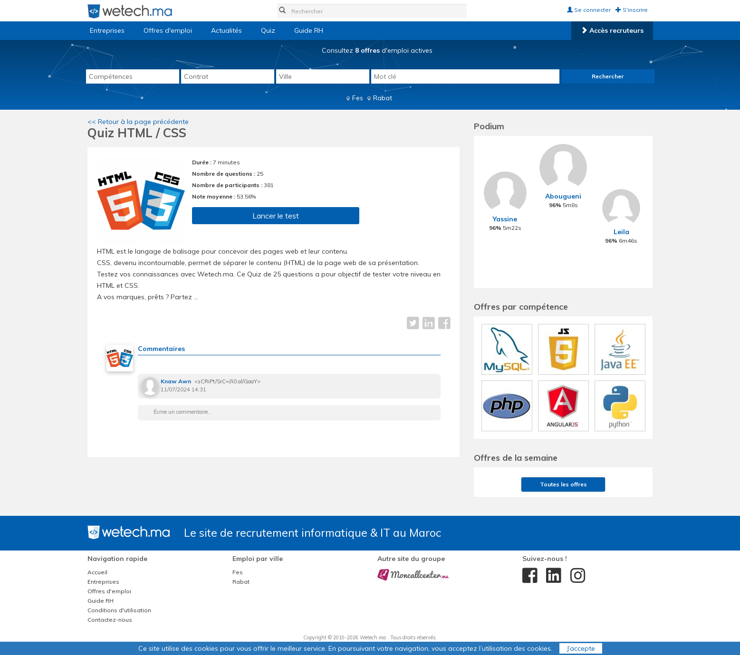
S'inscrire (631, 9)
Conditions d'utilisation (119, 610)
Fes (357, 98)
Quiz (268, 30)
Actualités (226, 30)
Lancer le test (275, 215)
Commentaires (161, 348)
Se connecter (589, 9)
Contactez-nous (109, 619)
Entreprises (107, 30)
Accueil (97, 572)
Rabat (382, 98)
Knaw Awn (176, 381)
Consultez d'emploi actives (377, 50)
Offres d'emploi (168, 30)
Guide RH (308, 30)
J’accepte (581, 648)
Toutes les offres (563, 484)
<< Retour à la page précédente (138, 121)
